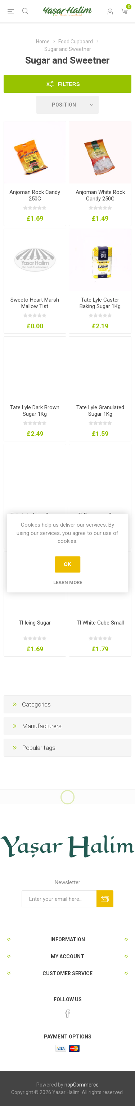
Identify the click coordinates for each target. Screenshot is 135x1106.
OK (67, 564)
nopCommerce (81, 1085)
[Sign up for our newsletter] (59, 898)
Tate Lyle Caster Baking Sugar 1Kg (100, 303)
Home (43, 41)
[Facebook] (67, 1013)
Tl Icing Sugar (35, 622)
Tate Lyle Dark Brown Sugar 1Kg (34, 410)
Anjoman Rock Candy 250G (34, 195)
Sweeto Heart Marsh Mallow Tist (34, 303)
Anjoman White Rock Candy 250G (100, 195)
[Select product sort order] (67, 105)
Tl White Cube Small (100, 622)
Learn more (67, 582)
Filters (69, 84)
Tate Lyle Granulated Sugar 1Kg (100, 410)
